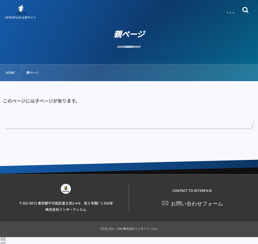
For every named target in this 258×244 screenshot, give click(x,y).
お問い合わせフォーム (197, 204)
